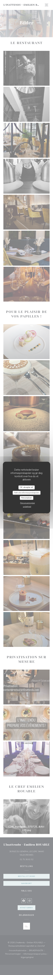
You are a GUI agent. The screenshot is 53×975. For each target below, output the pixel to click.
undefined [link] (27, 506)
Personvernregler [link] (27, 503)
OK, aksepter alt (26, 487)
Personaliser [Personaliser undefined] (26, 498)
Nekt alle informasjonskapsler (26, 492)
